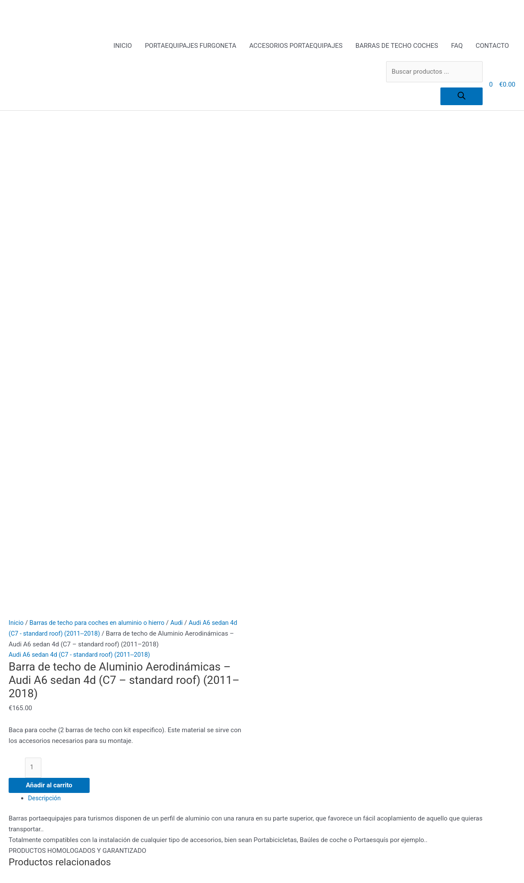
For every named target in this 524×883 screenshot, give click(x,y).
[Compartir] (89, 867)
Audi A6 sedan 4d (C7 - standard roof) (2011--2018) (82, 170)
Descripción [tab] (45, 314)
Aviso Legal (156, 642)
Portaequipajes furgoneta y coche (188, 696)
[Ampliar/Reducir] (17, 867)
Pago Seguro (158, 674)
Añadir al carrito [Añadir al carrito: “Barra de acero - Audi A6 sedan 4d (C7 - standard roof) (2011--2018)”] (93, 542)
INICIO (122, 46)
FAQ (457, 46)
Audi (182, 138)
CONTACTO (492, 46)
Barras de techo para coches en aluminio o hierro (100, 138)
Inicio (16, 138)
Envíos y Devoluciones (171, 653)
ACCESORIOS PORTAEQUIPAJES (295, 46)
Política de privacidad (170, 685)
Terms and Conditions (171, 706)
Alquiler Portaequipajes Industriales (191, 632)
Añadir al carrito (49, 302)
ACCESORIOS (159, 621)
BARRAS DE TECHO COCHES (397, 46)
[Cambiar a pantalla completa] (53, 867)
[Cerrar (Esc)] (125, 867)
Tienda (149, 717)
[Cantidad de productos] (33, 283)
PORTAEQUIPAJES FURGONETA (190, 46)
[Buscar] (461, 97)
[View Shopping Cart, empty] (491, 85)
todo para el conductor (172, 728)
